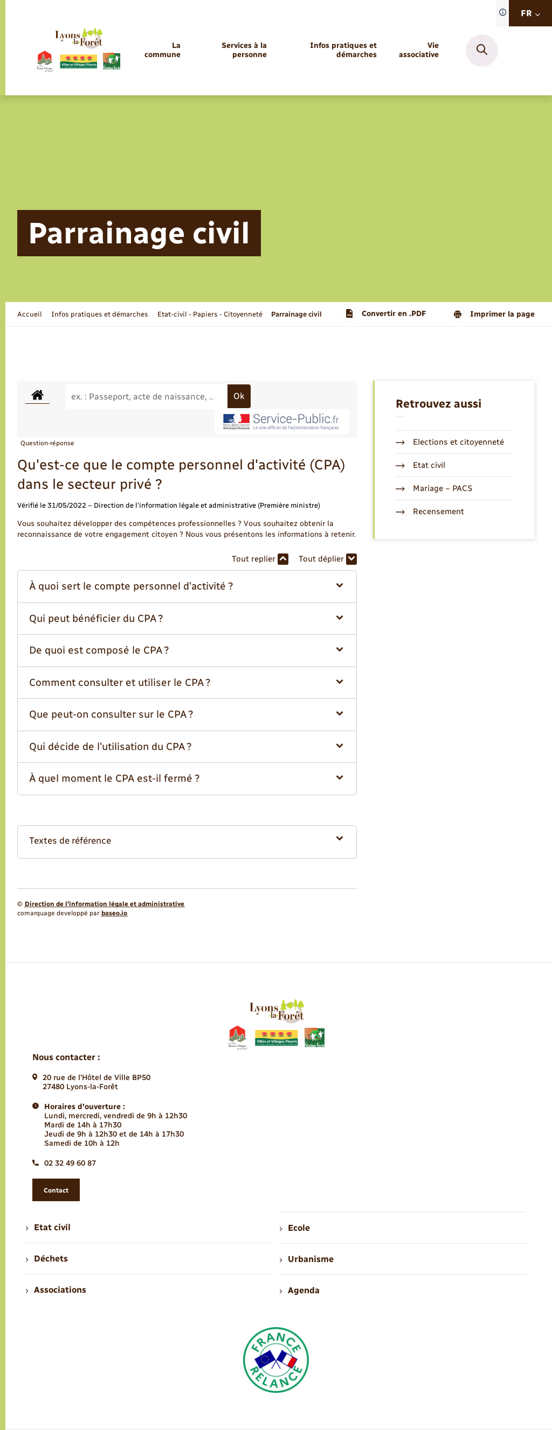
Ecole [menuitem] (295, 1228)
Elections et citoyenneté (450, 442)
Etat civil (420, 465)
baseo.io (114, 913)
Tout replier (260, 559)
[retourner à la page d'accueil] (78, 50)
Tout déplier (328, 559)
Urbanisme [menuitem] (307, 1259)
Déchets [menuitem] (47, 1258)
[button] (187, 586)
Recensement (430, 511)
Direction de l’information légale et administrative (104, 904)
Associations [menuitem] (56, 1290)
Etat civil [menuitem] (48, 1227)
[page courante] (296, 314)
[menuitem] (161, 50)
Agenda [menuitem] (300, 1290)
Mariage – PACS (434, 488)
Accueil (29, 314)
